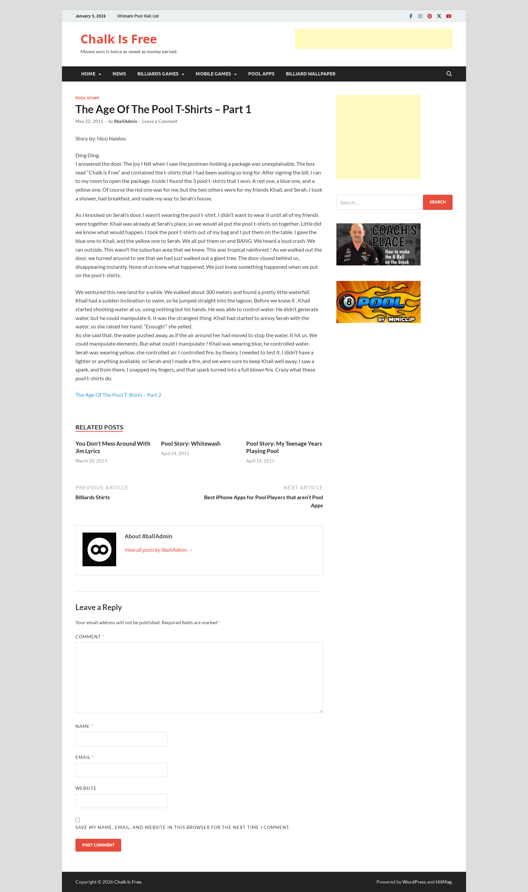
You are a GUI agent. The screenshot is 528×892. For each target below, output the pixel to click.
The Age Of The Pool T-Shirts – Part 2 (118, 394)
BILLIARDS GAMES (157, 73)
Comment (89, 636)
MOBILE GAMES (213, 73)
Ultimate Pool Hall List (138, 16)
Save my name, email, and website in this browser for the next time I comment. (182, 827)
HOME (88, 73)
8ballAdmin (125, 121)
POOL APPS (261, 73)
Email (84, 757)
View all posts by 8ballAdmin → (159, 549)
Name (84, 726)
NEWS (119, 73)
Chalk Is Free (118, 39)
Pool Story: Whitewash (191, 443)
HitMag (444, 882)
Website (86, 788)
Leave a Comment (159, 121)
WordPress (414, 882)
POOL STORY (87, 98)
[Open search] (449, 74)
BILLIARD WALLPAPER (310, 73)
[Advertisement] (374, 39)
